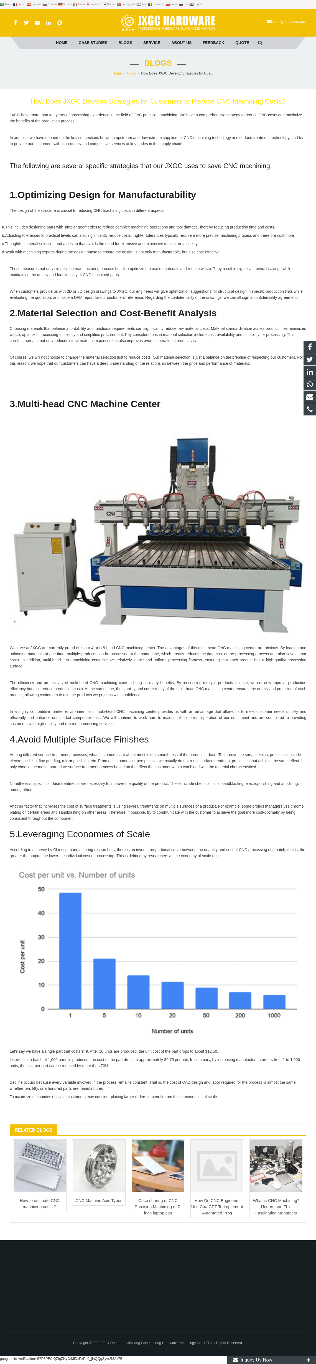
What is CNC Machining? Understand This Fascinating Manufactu (276, 1206)
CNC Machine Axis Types (98, 1200)
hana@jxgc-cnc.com (288, 21)
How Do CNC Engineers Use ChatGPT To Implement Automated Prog (217, 1206)
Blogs (158, 63)
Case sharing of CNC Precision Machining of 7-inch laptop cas (158, 1206)
